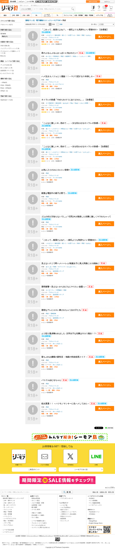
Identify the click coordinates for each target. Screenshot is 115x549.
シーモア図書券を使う (39, 521)
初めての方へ (64, 509)
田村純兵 (56, 56)
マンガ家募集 (93, 500)
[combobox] (54, 9)
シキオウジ (49, 35)
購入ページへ (104, 37)
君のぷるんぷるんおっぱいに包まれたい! (59, 53)
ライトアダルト (110, 15)
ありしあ (48, 267)
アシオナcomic (57, 40)
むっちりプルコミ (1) (7, 73)
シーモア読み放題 (8, 530)
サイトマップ (64, 521)
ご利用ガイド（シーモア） (68, 512)
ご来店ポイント (34, 469)
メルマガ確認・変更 (38, 503)
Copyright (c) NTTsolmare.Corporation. (57, 547)
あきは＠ (89, 35)
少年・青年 (15, 15)
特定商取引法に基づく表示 (61, 535)
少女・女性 (26, 15)
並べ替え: (94, 24)
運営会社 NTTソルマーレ (92, 535)
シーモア (4, 1)
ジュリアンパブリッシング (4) (9, 48)
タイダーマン (50, 290)
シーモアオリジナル (10, 518)
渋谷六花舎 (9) (5, 45)
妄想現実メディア (58, 271)
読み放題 (13, 1)
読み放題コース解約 (38, 515)
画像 (59, 24)
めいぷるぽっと (58, 343)
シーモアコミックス (47, 15)
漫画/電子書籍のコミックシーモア (13, 498)
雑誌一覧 (95, 492)
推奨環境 (63, 518)
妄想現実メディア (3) (7, 70)
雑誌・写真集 (89, 15)
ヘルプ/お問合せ (65, 507)
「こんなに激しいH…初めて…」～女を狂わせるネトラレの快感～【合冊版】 (75, 146)
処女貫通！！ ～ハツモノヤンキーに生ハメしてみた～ (65, 404)
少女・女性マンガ (9, 503)
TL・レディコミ (9, 507)
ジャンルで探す (26, 9)
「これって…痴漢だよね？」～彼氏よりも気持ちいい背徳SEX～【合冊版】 (74, 30)
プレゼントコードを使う (39, 523)
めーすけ (48, 56)
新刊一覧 (111, 492)
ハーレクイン (8, 516)
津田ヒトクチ (92, 56)
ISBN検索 (82, 535)
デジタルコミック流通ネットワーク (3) (10, 52)
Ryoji (76, 103)
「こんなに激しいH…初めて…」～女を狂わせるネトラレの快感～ (70, 123)
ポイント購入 (36, 500)
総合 (5, 15)
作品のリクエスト (66, 516)
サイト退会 (35, 517)
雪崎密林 (53, 313)
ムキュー (83, 56)
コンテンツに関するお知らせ (41, 527)
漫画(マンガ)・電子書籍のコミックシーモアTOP (43, 20)
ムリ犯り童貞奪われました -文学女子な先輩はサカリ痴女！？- (69, 333)
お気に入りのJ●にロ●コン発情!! (55, 170)
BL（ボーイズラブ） (10, 505)
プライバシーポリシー (32, 535)
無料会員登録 (93, 1)
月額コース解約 (36, 513)
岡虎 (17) (5, 36)
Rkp (71, 103)
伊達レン (75, 56)
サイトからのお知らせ (39, 525)
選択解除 (3, 33)
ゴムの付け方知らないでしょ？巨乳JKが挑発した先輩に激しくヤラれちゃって (76, 217)
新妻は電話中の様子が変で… (54, 193)
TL (57, 15)
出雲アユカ (71, 35)
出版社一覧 (103, 492)
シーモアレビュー (8, 532)
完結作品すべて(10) (6, 100)
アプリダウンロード (66, 498)
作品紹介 (92, 498)
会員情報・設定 (36, 505)
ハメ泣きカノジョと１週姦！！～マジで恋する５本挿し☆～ (68, 76)
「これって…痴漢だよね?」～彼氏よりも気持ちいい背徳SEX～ (69, 240)
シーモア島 (30, 1)
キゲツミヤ (61, 267)
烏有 (78, 35)
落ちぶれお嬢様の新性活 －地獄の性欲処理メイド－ (64, 357)
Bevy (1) (3, 56)
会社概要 (18, 535)
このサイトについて (74, 535)
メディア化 (99, 15)
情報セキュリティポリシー (46, 535)
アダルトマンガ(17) (6, 24)
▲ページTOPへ (110, 487)
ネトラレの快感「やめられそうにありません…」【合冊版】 (68, 100)
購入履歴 (34, 507)
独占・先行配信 (8, 521)
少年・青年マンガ (9, 500)
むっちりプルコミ (58, 84)
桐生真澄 (57, 35)
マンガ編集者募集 (94, 503)
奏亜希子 (68, 56)
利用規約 (23, 535)
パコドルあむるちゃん (51, 380)
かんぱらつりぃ (72, 267)
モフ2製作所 (50, 103)
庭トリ (64, 35)
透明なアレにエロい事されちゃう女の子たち (61, 310)
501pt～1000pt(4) (5, 88)
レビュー (21, 1)
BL (36, 15)
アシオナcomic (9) (6, 65)
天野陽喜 (59, 290)
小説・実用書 (78, 15)
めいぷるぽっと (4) (6, 68)
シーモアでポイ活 (80, 469)
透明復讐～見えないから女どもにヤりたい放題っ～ (64, 287)
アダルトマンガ (53, 37)
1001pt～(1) (4, 91)
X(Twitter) (92, 514)
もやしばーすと (88, 129)
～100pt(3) (3, 82)
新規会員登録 (36, 498)
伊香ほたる (64, 129)
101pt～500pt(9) (5, 85)
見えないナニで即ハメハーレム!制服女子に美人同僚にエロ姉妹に (70, 263)
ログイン (107, 1)
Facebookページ (94, 512)
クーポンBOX (36, 509)
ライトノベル (68, 15)
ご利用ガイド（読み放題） (68, 514)
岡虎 (83, 35)
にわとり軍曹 (84, 103)
